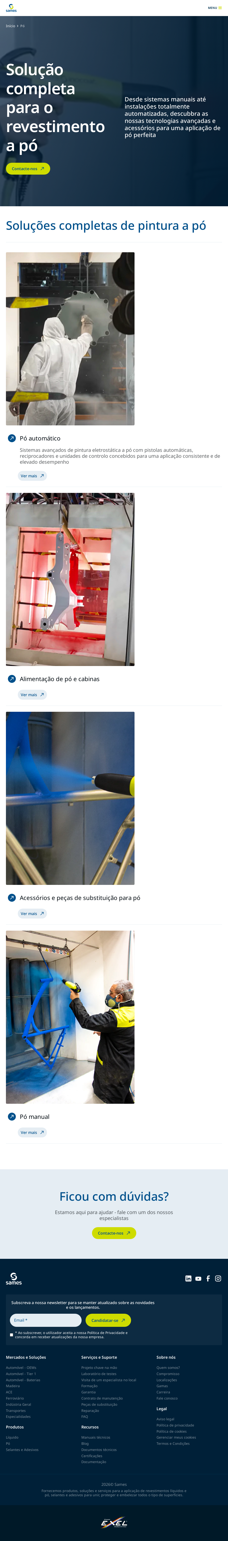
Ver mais (33, 476)
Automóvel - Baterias (23, 1380)
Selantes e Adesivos (22, 1449)
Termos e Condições (173, 1443)
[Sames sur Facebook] (208, 1278)
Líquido (12, 1437)
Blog (85, 1443)
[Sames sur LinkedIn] (188, 1278)
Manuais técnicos (95, 1437)
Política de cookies (172, 1431)
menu (215, 8)
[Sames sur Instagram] (218, 1278)
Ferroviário (15, 1398)
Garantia (88, 1392)
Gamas (162, 1385)
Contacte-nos (28, 169)
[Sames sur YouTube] (198, 1278)
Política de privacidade (175, 1425)
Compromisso (168, 1373)
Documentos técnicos (99, 1449)
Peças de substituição (99, 1404)
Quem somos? (168, 1367)
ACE (9, 1392)
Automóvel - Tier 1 (21, 1373)
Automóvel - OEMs (21, 1367)
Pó (8, 1443)
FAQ (84, 1416)
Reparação (90, 1410)
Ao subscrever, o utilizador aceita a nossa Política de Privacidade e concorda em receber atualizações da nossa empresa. (71, 1335)
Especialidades (18, 1416)
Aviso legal (165, 1419)
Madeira (13, 1385)
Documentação (93, 1461)
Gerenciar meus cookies (176, 1437)
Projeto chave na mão (99, 1367)
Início (10, 26)
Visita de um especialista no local (108, 1380)
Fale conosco (167, 1398)
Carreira (163, 1392)
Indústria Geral (18, 1404)
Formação (89, 1385)
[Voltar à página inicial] (11, 8)
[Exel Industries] (114, 1523)
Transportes (16, 1410)
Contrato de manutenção (102, 1398)
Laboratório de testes (98, 1373)
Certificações (91, 1455)
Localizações (167, 1380)
